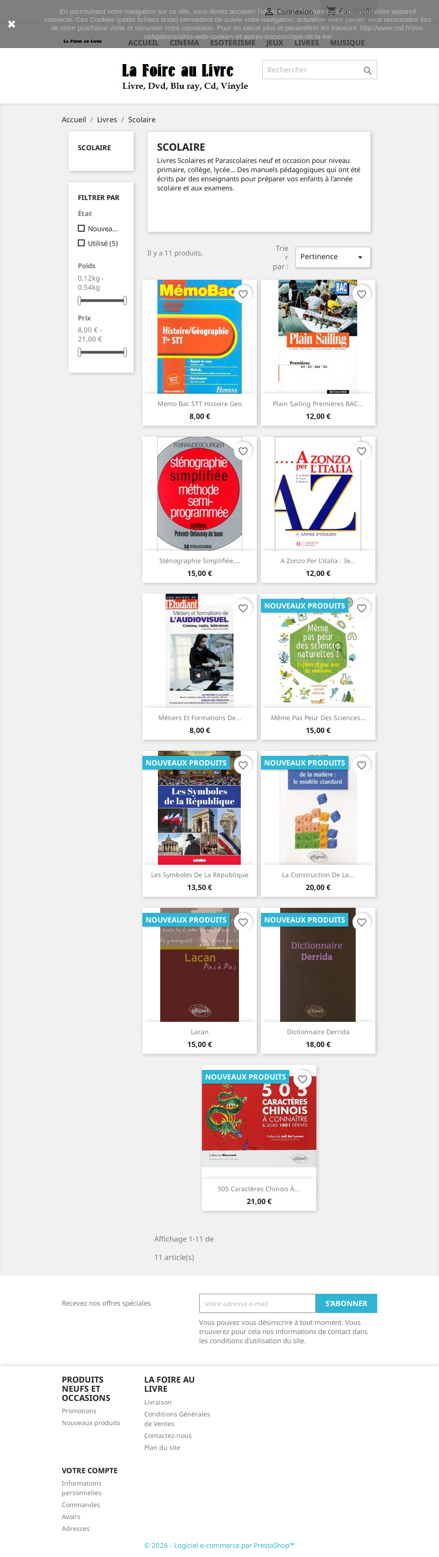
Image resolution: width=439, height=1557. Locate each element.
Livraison (158, 1402)
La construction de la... (318, 874)
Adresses (76, 1528)
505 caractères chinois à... (259, 1188)
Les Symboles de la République (200, 874)
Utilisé (103, 243)
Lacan (200, 1031)
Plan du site (162, 1447)
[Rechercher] (319, 69)
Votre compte (90, 1470)
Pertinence (332, 257)
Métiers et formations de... (199, 717)
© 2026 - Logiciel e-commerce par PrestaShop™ (219, 1545)
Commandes (81, 1504)
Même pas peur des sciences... (318, 717)
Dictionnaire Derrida (318, 1031)
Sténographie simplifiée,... (199, 560)
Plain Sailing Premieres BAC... (318, 403)
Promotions (79, 1410)
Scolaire (94, 147)
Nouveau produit (104, 228)
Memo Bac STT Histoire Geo (199, 403)
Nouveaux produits (91, 1422)
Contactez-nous (168, 1435)
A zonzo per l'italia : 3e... (318, 560)
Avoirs (71, 1516)
